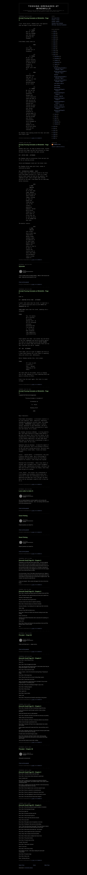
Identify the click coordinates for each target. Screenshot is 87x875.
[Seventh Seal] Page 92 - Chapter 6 (30, 658)
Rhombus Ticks (57, 144)
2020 (54, 43)
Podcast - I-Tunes (55, 19)
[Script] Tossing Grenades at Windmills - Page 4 (34, 19)
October (56, 60)
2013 (54, 126)
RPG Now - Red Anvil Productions (59, 24)
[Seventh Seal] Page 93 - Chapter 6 (30, 591)
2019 (54, 44)
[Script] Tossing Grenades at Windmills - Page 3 (34, 145)
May (55, 116)
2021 (54, 41)
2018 (54, 46)
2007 (54, 138)
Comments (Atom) (29, 867)
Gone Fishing (23, 515)
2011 (54, 130)
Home (34, 865)
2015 (54, 52)
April (55, 118)
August (56, 64)
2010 (54, 132)
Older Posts (47, 865)
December (56, 56)
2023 (54, 37)
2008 (54, 136)
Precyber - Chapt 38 (25, 635)
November (56, 58)
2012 (54, 128)
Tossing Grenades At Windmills (43, 7)
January (56, 124)
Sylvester (22, 266)
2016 (54, 50)
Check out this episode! (24, 282)
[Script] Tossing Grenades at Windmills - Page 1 (34, 392)
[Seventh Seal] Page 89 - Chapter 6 (30, 805)
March (55, 120)
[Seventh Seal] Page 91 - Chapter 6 (30, 706)
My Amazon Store (55, 18)
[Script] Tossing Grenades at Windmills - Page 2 (34, 292)
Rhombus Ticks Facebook (57, 23)
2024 (54, 35)
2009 (54, 134)
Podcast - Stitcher (55, 21)
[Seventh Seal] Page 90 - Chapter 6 (30, 772)
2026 (54, 31)
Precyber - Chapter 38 (26, 749)
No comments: (38, 138)
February (56, 122)
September (56, 62)
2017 (54, 48)
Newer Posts (21, 865)
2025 (54, 33)
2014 (54, 54)
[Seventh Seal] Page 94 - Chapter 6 (30, 560)
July (55, 66)
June (55, 114)
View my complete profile (58, 146)
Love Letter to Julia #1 (26, 491)
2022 (54, 39)
